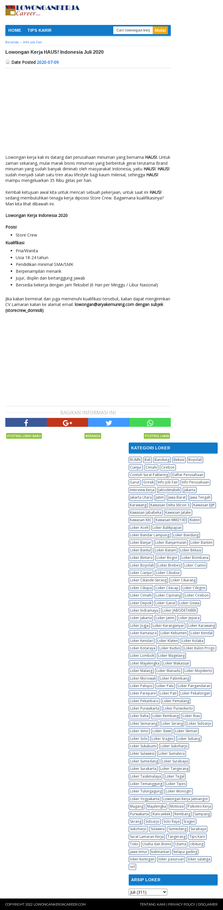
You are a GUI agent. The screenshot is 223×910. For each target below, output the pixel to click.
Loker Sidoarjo (199, 723)
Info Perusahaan (195, 482)
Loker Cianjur (141, 572)
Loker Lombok (142, 655)
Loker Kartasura (143, 632)
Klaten (194, 519)
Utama (180, 843)
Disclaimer (208, 904)
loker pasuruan (171, 859)
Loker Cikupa (141, 587)
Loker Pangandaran (194, 685)
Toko (134, 843)
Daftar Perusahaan (187, 474)
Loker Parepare (143, 693)
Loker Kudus (169, 648)
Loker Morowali (143, 678)
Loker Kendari (141, 640)
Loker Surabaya (175, 761)
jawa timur (138, 851)
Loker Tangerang (174, 768)
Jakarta (189, 489)
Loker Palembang (174, 678)
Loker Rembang (165, 715)
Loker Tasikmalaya (145, 776)
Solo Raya (171, 821)
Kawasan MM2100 (171, 519)
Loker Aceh (139, 527)
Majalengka (156, 806)
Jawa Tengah (200, 497)
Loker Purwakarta (144, 708)
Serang (135, 821)
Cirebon (168, 467)
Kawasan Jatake (178, 512)
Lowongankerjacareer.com (60, 904)
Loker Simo (139, 730)
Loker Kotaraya (142, 648)
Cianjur (136, 467)
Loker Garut (165, 602)
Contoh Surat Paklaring (149, 474)
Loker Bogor (167, 557)
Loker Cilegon (194, 587)
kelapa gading (185, 851)
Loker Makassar (176, 663)
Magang (136, 806)
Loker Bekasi (190, 550)
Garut (134, 482)
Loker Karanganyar (168, 625)
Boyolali (195, 459)
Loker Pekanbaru (144, 700)
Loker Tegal (174, 776)
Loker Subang (188, 738)
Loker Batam (165, 550)
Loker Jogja (139, 625)
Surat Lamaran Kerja (147, 836)
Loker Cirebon (197, 595)
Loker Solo (139, 738)
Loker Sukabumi (143, 746)
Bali (147, 459)
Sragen (189, 821)
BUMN (135, 459)
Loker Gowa (189, 602)
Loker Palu (165, 685)
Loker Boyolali (142, 565)
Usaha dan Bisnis (156, 843)
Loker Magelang (171, 655)
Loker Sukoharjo (174, 746)
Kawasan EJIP (204, 505)
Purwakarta (139, 814)
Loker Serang (172, 723)
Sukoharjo (138, 828)
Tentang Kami (152, 904)
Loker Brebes (169, 565)
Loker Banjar (140, 542)
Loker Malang (141, 670)
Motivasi (177, 806)
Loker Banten (201, 542)
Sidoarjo (152, 821)
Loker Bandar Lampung (149, 535)
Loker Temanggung (146, 783)
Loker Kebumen (173, 632)
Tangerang (177, 836)
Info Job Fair (168, 482)
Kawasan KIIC (141, 519)
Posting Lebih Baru (24, 436)
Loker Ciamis (195, 565)
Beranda (92, 436)
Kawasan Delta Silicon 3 (169, 505)
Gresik (148, 482)
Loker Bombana (194, 557)
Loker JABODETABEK (179, 610)
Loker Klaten (167, 640)
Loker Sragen (162, 738)
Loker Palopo (141, 685)
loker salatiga (199, 859)
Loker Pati (168, 693)
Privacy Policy (181, 904)
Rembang (182, 814)
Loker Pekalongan (195, 693)
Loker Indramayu (144, 610)
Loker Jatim (165, 617)
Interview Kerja (142, 489)
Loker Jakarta (141, 617)
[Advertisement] (88, 112)
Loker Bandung (186, 535)
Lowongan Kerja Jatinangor (185, 798)
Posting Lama (157, 436)
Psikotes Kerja (199, 806)
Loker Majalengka (144, 663)
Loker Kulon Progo (199, 648)
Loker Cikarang (183, 580)
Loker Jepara (189, 617)
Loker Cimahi (141, 595)
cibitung (196, 843)
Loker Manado (168, 670)
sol (132, 866)
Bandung (162, 459)
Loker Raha (139, 715)
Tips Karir (197, 836)
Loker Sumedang (144, 761)
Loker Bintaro (141, 557)
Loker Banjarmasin (171, 542)
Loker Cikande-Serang (148, 580)
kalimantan (160, 851)
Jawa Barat (177, 497)
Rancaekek (162, 814)
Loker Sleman (186, 730)
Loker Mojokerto (198, 670)
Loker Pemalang (175, 700)
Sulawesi (158, 828)
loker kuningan (142, 859)
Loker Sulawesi (142, 753)
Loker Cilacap (167, 587)
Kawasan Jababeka (145, 512)
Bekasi (178, 459)
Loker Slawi (161, 730)
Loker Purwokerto (178, 708)
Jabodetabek (169, 489)
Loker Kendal (202, 632)
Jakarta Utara (141, 497)
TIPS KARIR (39, 30)
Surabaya (198, 828)
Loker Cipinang (168, 595)
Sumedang (178, 828)
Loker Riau (191, 715)
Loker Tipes (176, 783)
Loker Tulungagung (146, 791)
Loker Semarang (143, 723)
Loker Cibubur (168, 572)
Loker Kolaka (192, 640)
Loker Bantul (140, 550)
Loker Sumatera (171, 753)
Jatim (160, 497)
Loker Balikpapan (167, 527)
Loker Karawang (201, 625)
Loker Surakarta (143, 768)
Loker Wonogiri (179, 791)
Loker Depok (141, 602)
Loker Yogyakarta (144, 798)
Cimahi (151, 467)
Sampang (202, 814)
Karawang (138, 505)
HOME (14, 30)
